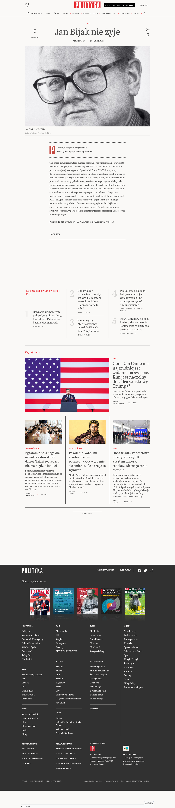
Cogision (91, 782)
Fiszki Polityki (129, 755)
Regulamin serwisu (64, 745)
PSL (24, 687)
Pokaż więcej (87, 514)
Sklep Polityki (131, 684)
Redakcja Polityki (29, 745)
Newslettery (130, 631)
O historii (94, 683)
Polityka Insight (36, 782)
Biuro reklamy (28, 750)
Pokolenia (125, 14)
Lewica (25, 683)
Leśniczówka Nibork (54, 782)
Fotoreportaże (131, 639)
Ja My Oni (26, 656)
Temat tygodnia (97, 667)
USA (24, 722)
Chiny (24, 734)
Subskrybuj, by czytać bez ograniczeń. (75, 152)
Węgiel (59, 639)
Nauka (86, 14)
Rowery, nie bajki (98, 691)
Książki (59, 667)
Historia (128, 643)
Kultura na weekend (99, 671)
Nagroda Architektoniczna (68, 699)
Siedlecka (94, 631)
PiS (23, 679)
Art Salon (60, 703)
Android (97, 755)
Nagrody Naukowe (64, 733)
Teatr (58, 687)
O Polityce (26, 764)
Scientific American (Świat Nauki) (69, 724)
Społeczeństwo (131, 647)
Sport (126, 656)
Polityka (26, 631)
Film (58, 675)
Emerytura (61, 643)
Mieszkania (61, 631)
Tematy (127, 676)
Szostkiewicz (96, 639)
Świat (56, 14)
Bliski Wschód (29, 726)
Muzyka (60, 671)
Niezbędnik (27, 659)
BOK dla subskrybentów (32, 759)
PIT (57, 635)
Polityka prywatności (65, 754)
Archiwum (129, 668)
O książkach (96, 679)
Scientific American (31, 643)
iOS (91, 755)
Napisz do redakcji (30, 754)
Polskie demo (96, 695)
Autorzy (128, 672)
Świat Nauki (27, 652)
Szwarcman (95, 635)
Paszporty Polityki (65, 695)
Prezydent (27, 699)
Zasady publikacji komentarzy (69, 750)
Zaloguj (143, 5)
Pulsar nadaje (96, 699)
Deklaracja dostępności (66, 759)
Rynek (65, 14)
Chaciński (95, 643)
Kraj (48, 14)
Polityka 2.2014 (57, 222)
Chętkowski (95, 647)
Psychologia (95, 687)
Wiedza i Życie (29, 647)
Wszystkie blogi (97, 652)
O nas (126, 680)
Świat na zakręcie (98, 675)
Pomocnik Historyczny (33, 639)
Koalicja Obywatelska (32, 675)
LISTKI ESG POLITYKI (66, 652)
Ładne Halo (98, 782)
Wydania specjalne (31, 635)
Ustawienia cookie (64, 769)
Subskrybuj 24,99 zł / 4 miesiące (119, 6)
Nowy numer (36, 14)
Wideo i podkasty (109, 14)
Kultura (75, 14)
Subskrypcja (125, 571)
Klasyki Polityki (131, 659)
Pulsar (59, 718)
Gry (57, 691)
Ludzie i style (130, 635)
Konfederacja (28, 695)
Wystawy (60, 683)
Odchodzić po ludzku (134, 652)
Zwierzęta (129, 664)
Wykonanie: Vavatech (111, 782)
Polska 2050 (27, 691)
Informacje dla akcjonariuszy (69, 764)
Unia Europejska (30, 718)
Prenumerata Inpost (105, 571)
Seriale (59, 679)
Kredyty (60, 647)
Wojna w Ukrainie (30, 714)
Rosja (24, 730)
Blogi (95, 14)
